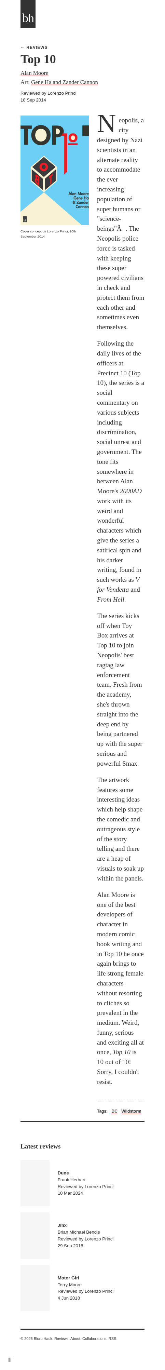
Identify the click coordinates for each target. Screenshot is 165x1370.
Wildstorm (131, 1111)
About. (75, 1339)
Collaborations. (95, 1339)
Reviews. (62, 1339)
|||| (10, 1359)
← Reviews (34, 47)
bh (28, 18)
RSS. (113, 1339)
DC (114, 1111)
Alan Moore (34, 73)
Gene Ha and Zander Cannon (64, 82)
